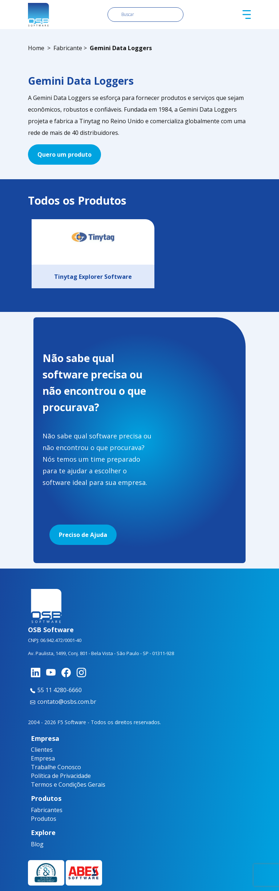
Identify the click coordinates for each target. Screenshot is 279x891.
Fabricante (67, 48)
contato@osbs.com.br (62, 702)
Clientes (42, 750)
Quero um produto (64, 154)
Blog (37, 844)
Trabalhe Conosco (56, 767)
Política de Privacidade (61, 776)
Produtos (43, 819)
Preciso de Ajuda (83, 535)
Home (36, 48)
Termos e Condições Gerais (68, 784)
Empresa (43, 758)
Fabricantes (44, 810)
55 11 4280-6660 (55, 690)
